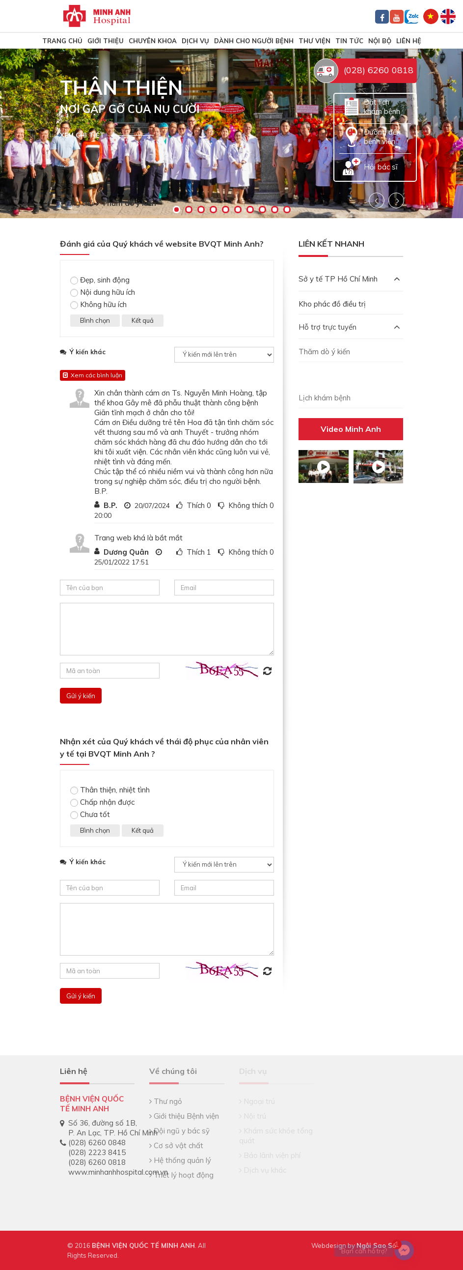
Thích (196, 505)
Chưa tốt (90, 814)
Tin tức (349, 41)
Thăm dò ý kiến (324, 351)
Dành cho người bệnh (254, 41)
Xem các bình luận (92, 375)
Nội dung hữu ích (102, 292)
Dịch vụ (195, 41)
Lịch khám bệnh (325, 397)
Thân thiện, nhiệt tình (110, 789)
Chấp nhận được (102, 802)
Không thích (248, 505)
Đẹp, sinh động (100, 279)
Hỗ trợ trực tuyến (349, 327)
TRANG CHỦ (62, 41)
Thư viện (314, 41)
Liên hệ (408, 41)
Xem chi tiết (82, 135)
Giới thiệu (105, 41)
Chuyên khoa (153, 41)
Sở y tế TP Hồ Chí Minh (349, 279)
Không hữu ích (98, 304)
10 (287, 209)
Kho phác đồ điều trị (332, 304)
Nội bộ (379, 41)
